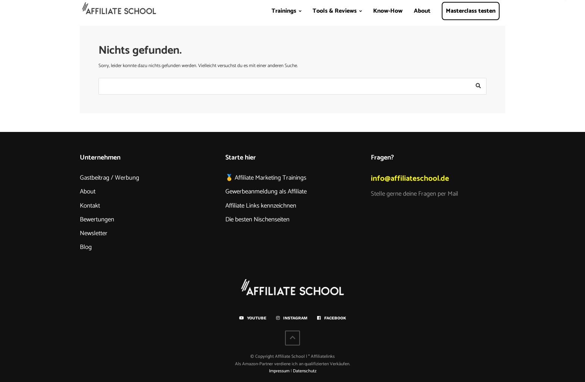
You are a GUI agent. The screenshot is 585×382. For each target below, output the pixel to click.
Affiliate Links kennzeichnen (260, 206)
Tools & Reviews (335, 11)
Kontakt (90, 206)
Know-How (388, 11)
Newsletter (93, 233)
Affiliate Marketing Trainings (270, 178)
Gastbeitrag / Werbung (109, 178)
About (422, 11)
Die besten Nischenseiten (257, 219)
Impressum (279, 371)
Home (119, 13)
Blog (86, 247)
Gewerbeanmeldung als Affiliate (266, 191)
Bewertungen (97, 219)
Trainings (284, 11)
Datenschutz (304, 371)
